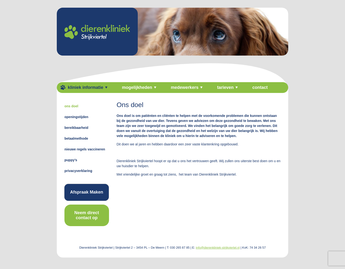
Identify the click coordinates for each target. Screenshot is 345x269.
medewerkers (184, 87)
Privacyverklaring (78, 171)
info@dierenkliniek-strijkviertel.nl (218, 247)
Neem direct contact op (86, 215)
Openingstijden (76, 117)
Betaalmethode (76, 138)
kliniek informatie (85, 87)
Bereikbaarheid (76, 128)
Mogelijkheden (137, 87)
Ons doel (71, 106)
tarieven (225, 87)
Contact (260, 87)
